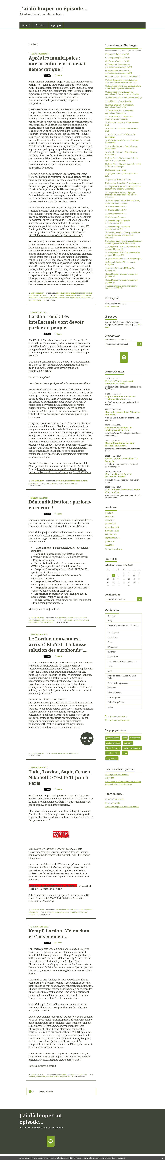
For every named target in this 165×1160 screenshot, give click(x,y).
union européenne (84, 295)
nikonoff (79, 620)
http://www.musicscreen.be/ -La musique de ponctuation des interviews (123, 782)
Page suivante (46, 1091)
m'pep (47, 912)
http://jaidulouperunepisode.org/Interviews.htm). (55, 235)
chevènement (51, 1077)
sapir (41, 298)
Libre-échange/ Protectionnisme (79, 293)
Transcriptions (114, 697)
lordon (46, 298)
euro (61, 483)
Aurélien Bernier (38, 814)
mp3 (125, 753)
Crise (110, 642)
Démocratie (60, 293)
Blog (110, 620)
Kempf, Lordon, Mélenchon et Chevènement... (59, 933)
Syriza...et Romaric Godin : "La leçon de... (121, 460)
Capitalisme (113, 637)
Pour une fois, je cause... (38, 295)
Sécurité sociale (114, 692)
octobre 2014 (111, 534)
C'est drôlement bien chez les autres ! (71, 618)
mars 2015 (109, 520)
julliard (66, 1077)
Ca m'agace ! (113, 632)
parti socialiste (112, 753)
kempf (60, 1077)
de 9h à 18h (55, 888)
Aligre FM (109, 778)
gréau (35, 298)
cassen (86, 620)
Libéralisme (113, 656)
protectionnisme (70, 483)
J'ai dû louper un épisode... (54, 8)
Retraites (112, 687)
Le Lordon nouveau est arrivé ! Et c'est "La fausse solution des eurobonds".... (58, 644)
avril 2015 (109, 517)
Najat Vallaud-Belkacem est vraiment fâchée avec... (120, 397)
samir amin (44, 623)
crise (125, 737)
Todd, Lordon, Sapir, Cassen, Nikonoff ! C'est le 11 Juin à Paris (60, 777)
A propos (112, 616)
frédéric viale (86, 298)
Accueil (26, 25)
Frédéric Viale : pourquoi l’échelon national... (119, 382)
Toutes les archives (113, 549)
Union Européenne (116, 702)
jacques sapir (111, 758)
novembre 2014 (112, 531)
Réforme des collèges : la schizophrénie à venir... (118, 428)
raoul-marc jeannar (72, 298)
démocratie (74, 753)
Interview (112, 652)
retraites (128, 743)
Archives (40, 25)
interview (83, 140)
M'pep (48, 535)
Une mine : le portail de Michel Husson (122, 806)
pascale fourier (35, 300)
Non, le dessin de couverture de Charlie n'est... (122, 491)
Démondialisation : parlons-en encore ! (60, 504)
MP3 (110, 671)
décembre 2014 (112, 527)
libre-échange (70, 295)
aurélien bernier (57, 298)
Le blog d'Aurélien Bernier (117, 774)
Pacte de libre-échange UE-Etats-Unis (122, 677)
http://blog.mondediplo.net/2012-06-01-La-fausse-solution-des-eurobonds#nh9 (61, 704)
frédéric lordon (112, 737)
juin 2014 (109, 545)
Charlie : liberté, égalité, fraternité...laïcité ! (118, 475)
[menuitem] (26, 25)
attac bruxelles (68, 620)
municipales (59, 295)
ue (57, 483)
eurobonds (61, 753)
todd (31, 298)
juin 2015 (109, 513)
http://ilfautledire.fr (68, 232)
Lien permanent (36, 293)
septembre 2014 (112, 538)
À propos (56, 25)
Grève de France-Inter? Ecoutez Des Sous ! (122, 413)
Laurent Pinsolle (112, 803)
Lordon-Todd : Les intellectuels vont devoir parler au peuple (56, 322)
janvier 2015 (110, 524)
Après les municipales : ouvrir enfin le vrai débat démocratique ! (57, 63)
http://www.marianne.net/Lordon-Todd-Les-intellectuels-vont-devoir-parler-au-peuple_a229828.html (58, 367)
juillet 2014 (110, 541)
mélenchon (40, 1077)
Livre (110, 666)
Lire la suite (87, 739)
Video (110, 707)
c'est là (58, 535)
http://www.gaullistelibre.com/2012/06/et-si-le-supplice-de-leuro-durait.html (61, 670)
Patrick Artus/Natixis (114, 799)
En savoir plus (120, 1158)
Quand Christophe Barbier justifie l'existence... (119, 444)
